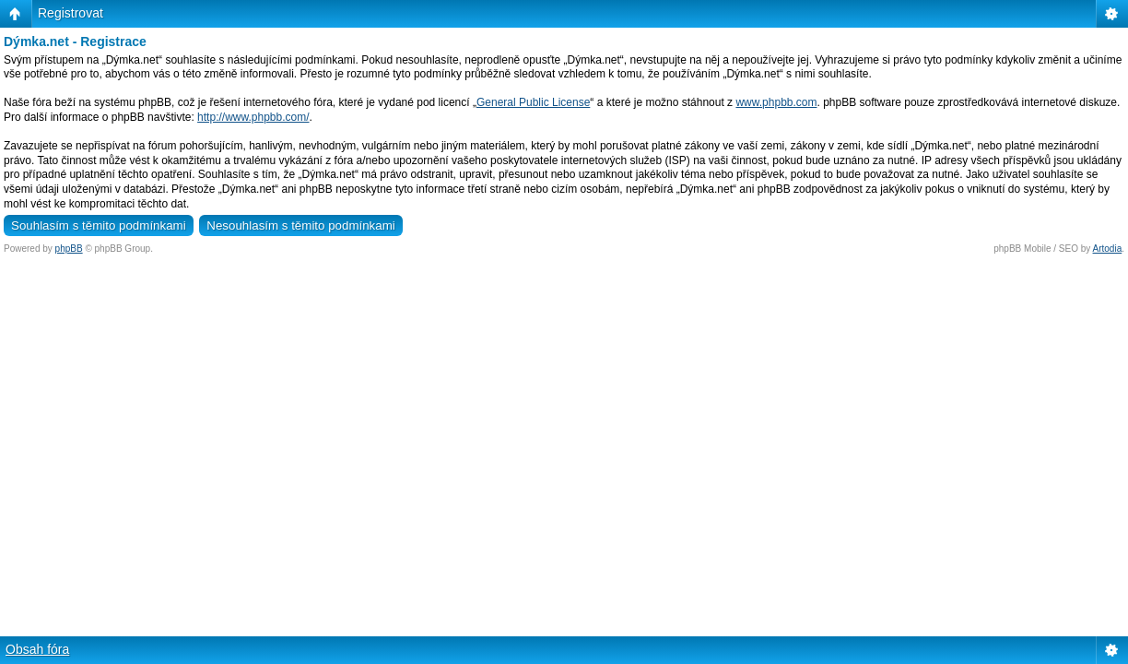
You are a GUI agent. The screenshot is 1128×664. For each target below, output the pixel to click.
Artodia (1107, 248)
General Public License (533, 102)
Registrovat (70, 13)
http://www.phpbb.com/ (253, 117)
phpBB (69, 248)
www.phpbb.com (776, 102)
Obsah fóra (37, 649)
